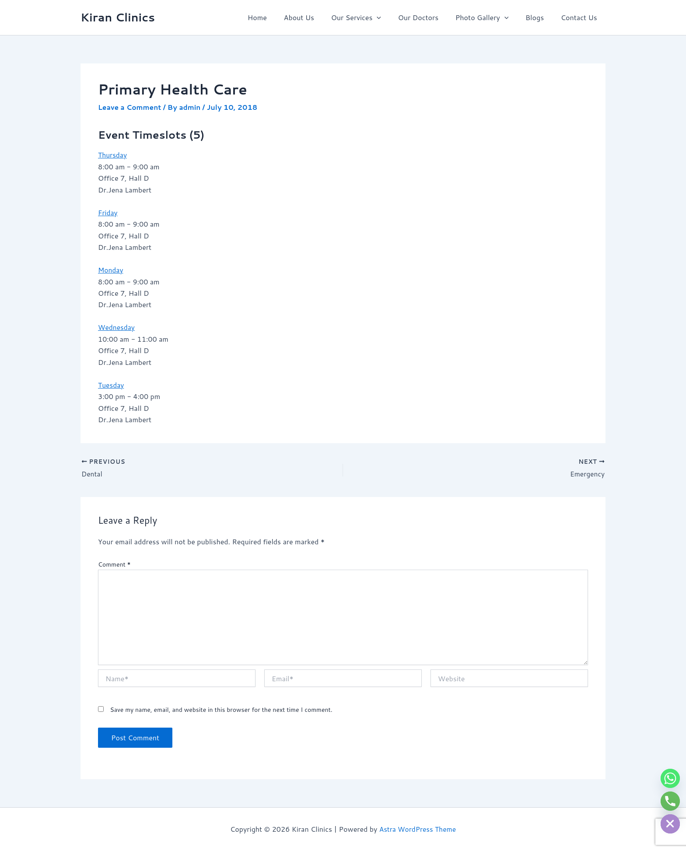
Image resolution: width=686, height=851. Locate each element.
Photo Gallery (488, 17)
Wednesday (117, 327)
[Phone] (670, 801)
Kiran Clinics (117, 17)
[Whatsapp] (670, 778)
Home (276, 17)
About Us (315, 17)
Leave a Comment (130, 107)
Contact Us (580, 17)
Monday (111, 269)
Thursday (113, 155)
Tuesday (111, 384)
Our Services (369, 17)
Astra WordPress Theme (417, 829)
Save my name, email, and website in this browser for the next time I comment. (221, 709)
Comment (114, 564)
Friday (108, 212)
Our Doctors (428, 17)
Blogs (539, 17)
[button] (389, 17)
